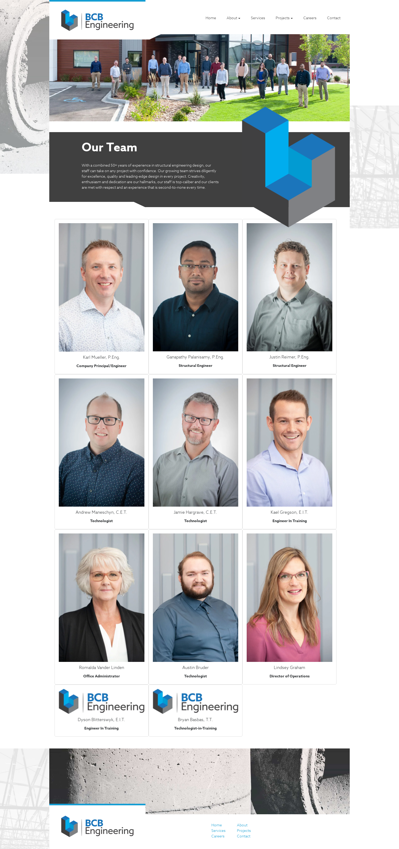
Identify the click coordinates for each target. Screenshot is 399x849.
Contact (333, 17)
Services (258, 17)
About (242, 824)
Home (211, 17)
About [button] (232, 17)
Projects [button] (283, 17)
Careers (310, 17)
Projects (244, 830)
